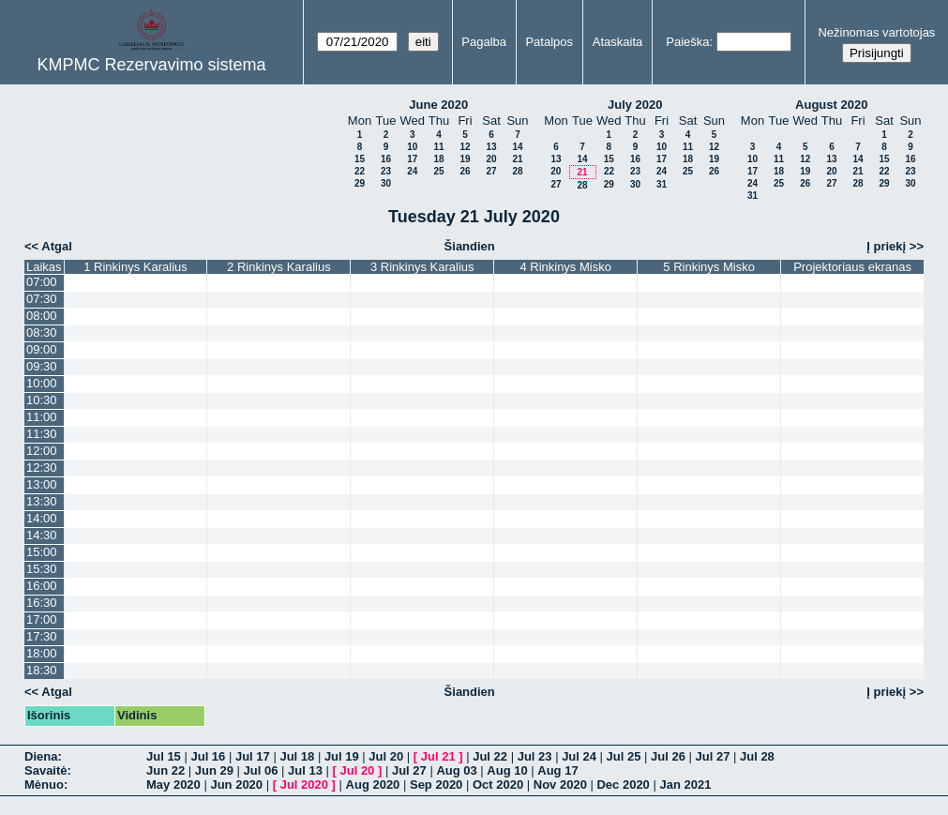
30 (386, 183)
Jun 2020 (236, 784)
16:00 (41, 586)
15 (359, 159)
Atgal (56, 246)
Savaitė (46, 770)
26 (464, 171)
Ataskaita (617, 42)
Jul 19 (341, 756)
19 (464, 159)
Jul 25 (624, 756)
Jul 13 (305, 770)
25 (438, 171)
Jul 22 (490, 756)
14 (517, 147)
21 (517, 159)
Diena (40, 756)
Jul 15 (163, 756)
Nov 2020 (560, 784)
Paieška (687, 42)
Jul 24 (579, 756)
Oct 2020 (498, 784)
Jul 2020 (304, 784)
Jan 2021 (685, 784)
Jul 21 (438, 756)
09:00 (41, 349)
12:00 (41, 451)
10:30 (41, 400)
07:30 (41, 299)
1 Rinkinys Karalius (135, 267)
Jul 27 (713, 756)
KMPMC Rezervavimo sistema (151, 64)
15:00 (41, 552)
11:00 (41, 417)
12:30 (41, 467)
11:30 (41, 434)
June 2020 (438, 105)
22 (359, 171)
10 (412, 147)
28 (517, 171)
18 (438, 159)
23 (386, 171)
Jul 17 (252, 756)
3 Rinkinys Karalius (422, 267)
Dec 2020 (622, 784)
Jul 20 (386, 756)
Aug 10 (507, 770)
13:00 (41, 484)
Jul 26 (668, 756)
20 (491, 159)
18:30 (41, 670)
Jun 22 (165, 770)
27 (491, 171)
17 (412, 159)
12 (464, 147)
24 (412, 171)
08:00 (41, 316)
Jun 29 (214, 770)
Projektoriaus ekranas (852, 267)
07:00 (41, 282)
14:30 (41, 535)
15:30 (41, 569)
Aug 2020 (373, 784)
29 (359, 183)
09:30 (41, 366)
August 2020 (831, 105)
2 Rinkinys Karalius (279, 267)
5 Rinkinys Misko (709, 267)
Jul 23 (535, 756)
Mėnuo (44, 784)
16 (386, 159)
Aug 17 (557, 770)
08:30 (41, 332)
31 (661, 184)
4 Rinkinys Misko (565, 267)
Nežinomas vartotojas (876, 32)
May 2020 (173, 784)
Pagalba (483, 42)
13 (491, 147)
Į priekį (886, 246)
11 (438, 147)
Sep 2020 (436, 784)
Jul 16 (207, 756)
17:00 (41, 619)
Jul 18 (296, 756)
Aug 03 (456, 770)
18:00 (41, 653)
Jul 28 (757, 756)
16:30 (41, 603)
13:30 (41, 501)
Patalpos (549, 42)
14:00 (41, 518)
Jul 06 (261, 770)
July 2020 (635, 105)
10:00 (41, 383)
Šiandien (469, 246)
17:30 (41, 636)
